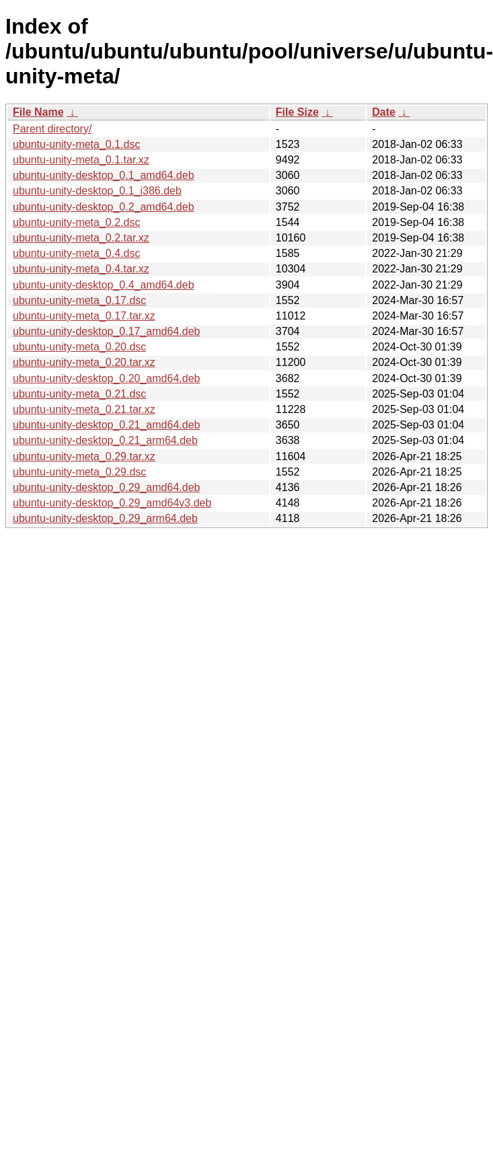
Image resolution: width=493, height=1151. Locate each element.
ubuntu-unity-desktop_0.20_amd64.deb (106, 378)
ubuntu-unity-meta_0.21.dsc (79, 394)
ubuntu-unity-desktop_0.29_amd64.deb (106, 487)
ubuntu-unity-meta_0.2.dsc (76, 222)
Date (383, 112)
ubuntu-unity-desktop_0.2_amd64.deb (103, 207)
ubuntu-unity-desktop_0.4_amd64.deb (103, 285)
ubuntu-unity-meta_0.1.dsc (76, 144)
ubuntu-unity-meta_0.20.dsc (79, 346)
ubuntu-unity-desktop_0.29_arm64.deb (105, 518)
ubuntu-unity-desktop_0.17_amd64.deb (106, 331)
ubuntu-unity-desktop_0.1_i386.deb (97, 190)
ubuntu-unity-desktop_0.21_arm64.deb (105, 440)
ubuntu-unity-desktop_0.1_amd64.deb (103, 175)
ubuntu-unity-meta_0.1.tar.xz (81, 159)
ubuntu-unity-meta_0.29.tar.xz (84, 456)
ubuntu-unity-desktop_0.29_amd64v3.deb (112, 503)
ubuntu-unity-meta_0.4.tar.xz (81, 268)
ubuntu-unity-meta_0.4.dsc (76, 253)
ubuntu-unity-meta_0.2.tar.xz (81, 238)
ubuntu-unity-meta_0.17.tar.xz (84, 316)
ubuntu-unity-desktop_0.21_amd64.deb (106, 425)
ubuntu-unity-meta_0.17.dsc (79, 300)
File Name (38, 112)
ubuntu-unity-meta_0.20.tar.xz (84, 362)
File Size (297, 112)
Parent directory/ (52, 129)
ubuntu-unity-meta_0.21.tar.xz (84, 409)
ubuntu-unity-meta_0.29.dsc (79, 472)
